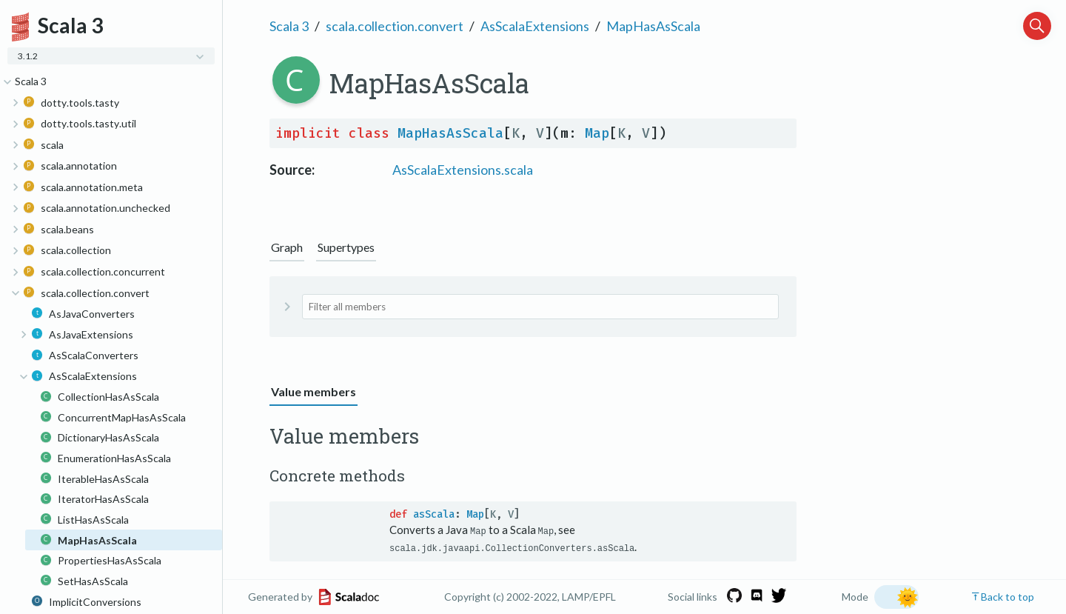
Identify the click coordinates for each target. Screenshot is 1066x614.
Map (597, 133)
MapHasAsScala (653, 26)
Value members (313, 391)
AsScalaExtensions (534, 26)
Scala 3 (289, 26)
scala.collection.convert (394, 26)
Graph (287, 247)
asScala (434, 514)
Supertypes (346, 247)
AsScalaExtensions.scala (462, 169)
